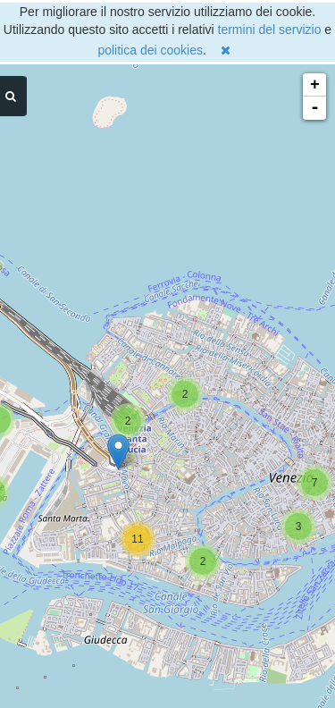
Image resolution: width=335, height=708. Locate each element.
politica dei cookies (150, 50)
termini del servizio (270, 29)
